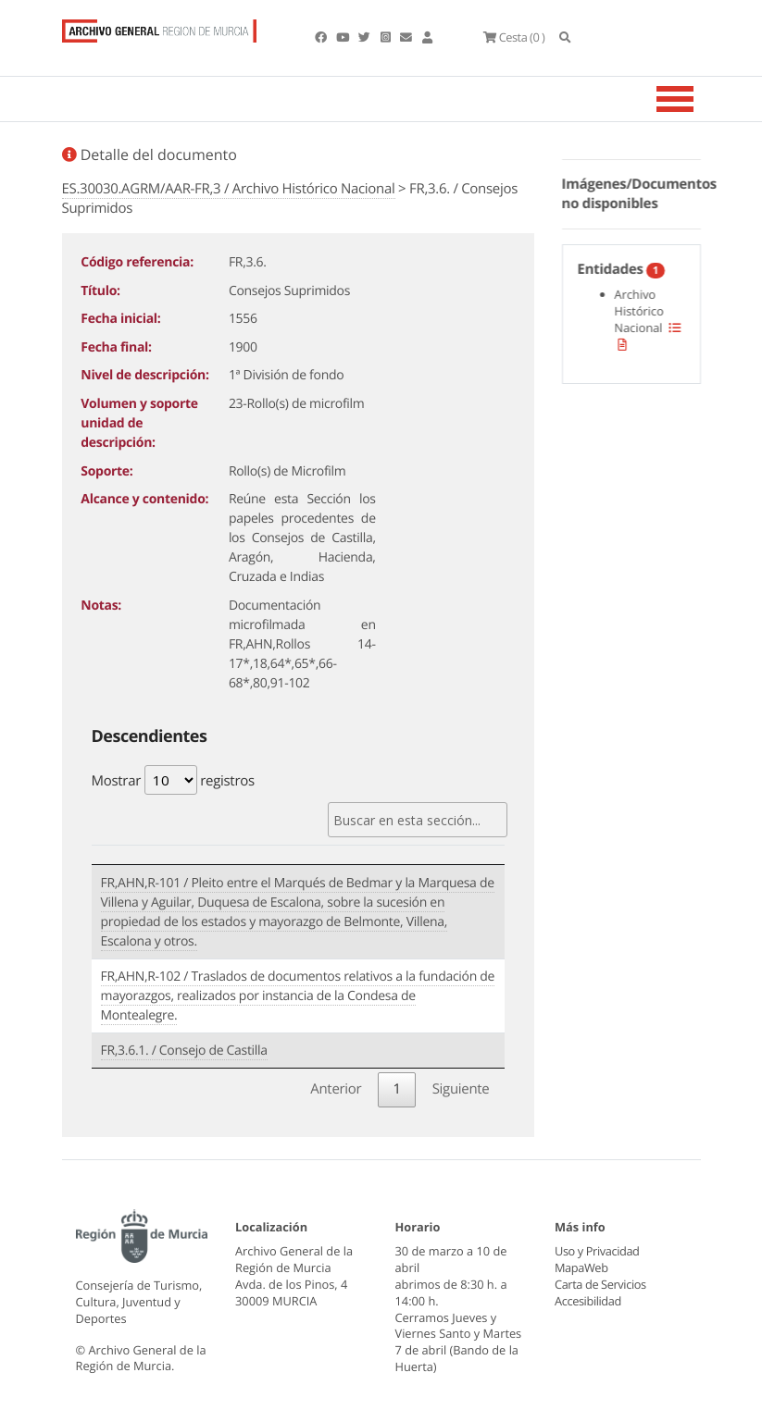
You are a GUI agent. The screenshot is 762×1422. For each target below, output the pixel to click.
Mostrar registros (173, 780)
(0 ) (513, 37)
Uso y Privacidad (596, 1251)
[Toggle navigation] (698, 99)
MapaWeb (581, 1267)
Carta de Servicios (599, 1284)
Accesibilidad (587, 1300)
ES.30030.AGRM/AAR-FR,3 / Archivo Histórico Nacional (228, 188)
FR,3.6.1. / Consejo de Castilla (184, 1050)
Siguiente (461, 1089)
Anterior (335, 1089)
